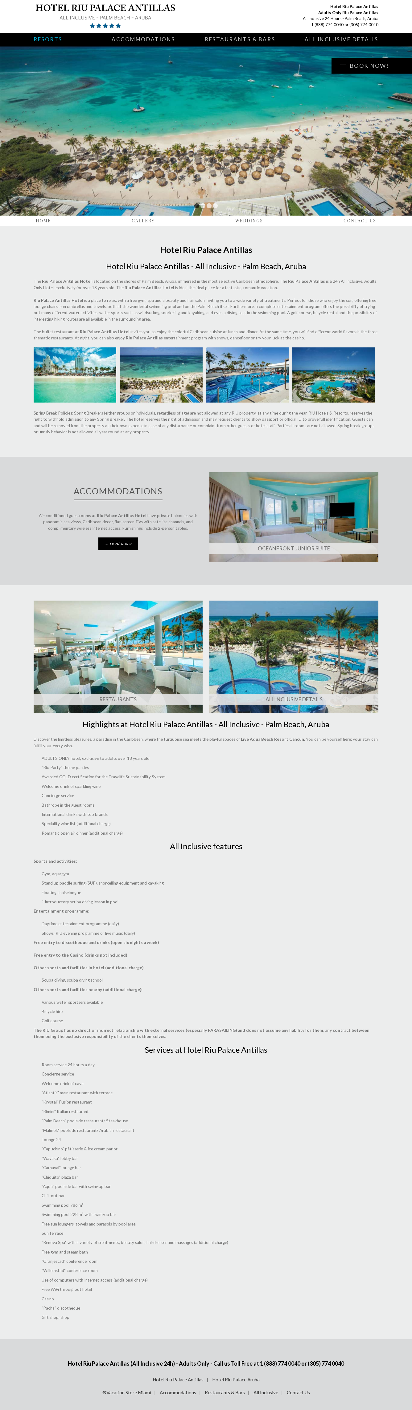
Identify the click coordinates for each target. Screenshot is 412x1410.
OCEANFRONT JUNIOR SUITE (294, 548)
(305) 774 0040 (363, 24)
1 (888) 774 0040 (327, 24)
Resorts (48, 39)
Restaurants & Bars (240, 39)
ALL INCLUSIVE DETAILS (294, 699)
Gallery (143, 221)
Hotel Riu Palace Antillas (178, 1379)
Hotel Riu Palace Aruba (236, 1379)
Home (43, 221)
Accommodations (143, 39)
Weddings (249, 221)
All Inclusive (265, 1392)
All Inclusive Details (341, 39)
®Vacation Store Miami (126, 1392)
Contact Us (360, 221)
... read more (118, 543)
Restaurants (118, 699)
